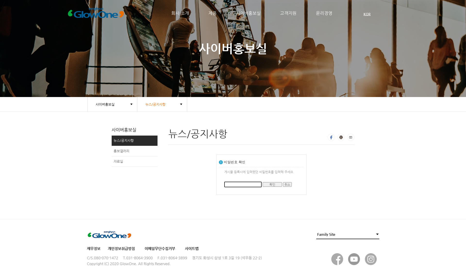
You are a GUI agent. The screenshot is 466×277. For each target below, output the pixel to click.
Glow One (118, 13)
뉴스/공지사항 (155, 104)
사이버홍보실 (248, 13)
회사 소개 (180, 13)
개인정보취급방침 (121, 248)
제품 (212, 13)
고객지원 (288, 13)
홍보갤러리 (121, 151)
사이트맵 (192, 248)
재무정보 (93, 248)
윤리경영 (324, 13)
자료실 (118, 161)
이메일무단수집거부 (160, 248)
